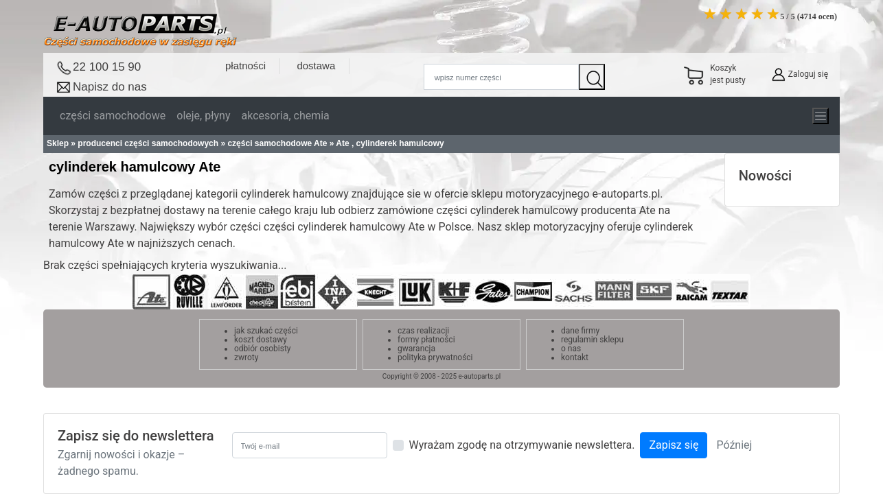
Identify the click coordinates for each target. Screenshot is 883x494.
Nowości (765, 175)
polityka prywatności (435, 357)
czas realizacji (423, 331)
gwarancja (416, 348)
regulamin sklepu (592, 339)
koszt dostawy (260, 339)
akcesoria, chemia (285, 115)
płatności (245, 65)
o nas (571, 348)
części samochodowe (112, 115)
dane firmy (580, 331)
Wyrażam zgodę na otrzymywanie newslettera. (522, 444)
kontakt (574, 357)
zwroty (246, 357)
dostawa (316, 65)
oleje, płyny (203, 115)
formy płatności (426, 339)
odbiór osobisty (262, 348)
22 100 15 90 (107, 66)
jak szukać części (266, 331)
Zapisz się (673, 444)
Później (734, 444)
